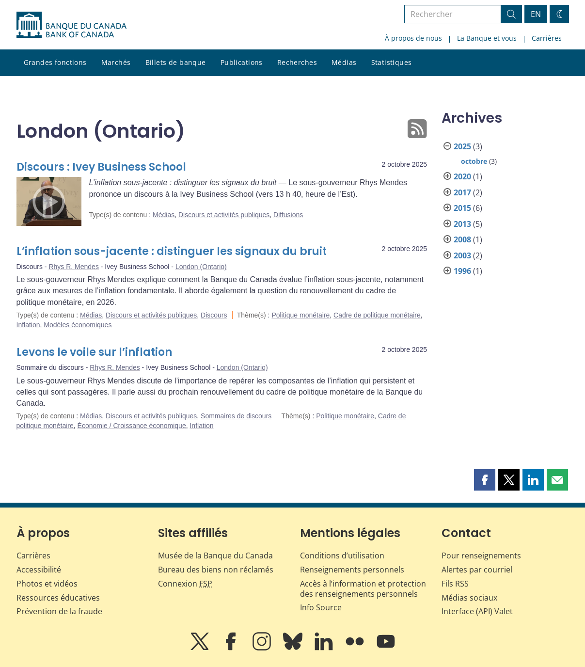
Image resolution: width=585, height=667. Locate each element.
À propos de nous (413, 38)
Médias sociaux (469, 597)
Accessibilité (38, 569)
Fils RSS (455, 583)
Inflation (28, 325)
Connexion (185, 583)
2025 (462, 146)
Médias (344, 62)
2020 (462, 176)
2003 (462, 255)
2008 (462, 239)
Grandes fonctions (55, 62)
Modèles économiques (77, 325)
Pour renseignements (481, 555)
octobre (474, 161)
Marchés (116, 62)
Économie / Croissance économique (132, 425)
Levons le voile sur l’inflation (94, 352)
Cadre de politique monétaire (377, 315)
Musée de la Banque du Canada (215, 555)
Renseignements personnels (352, 569)
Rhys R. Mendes (73, 266)
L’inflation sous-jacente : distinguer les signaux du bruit (171, 251)
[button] (484, 480)
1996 (462, 271)
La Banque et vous (487, 38)
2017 (462, 192)
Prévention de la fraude (59, 611)
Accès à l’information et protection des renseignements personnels (363, 588)
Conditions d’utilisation (342, 555)
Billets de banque (175, 62)
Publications (242, 62)
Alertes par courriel (477, 569)
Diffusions (288, 215)
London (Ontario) (201, 266)
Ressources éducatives (58, 597)
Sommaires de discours (236, 416)
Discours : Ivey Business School (101, 167)
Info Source (321, 607)
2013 (462, 224)
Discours (214, 315)
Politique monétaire (300, 315)
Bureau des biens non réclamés (215, 569)
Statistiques (391, 62)
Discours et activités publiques (223, 215)
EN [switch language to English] (536, 14)
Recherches (297, 62)
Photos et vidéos (47, 583)
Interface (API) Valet (477, 611)
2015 (462, 208)
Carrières (547, 38)
